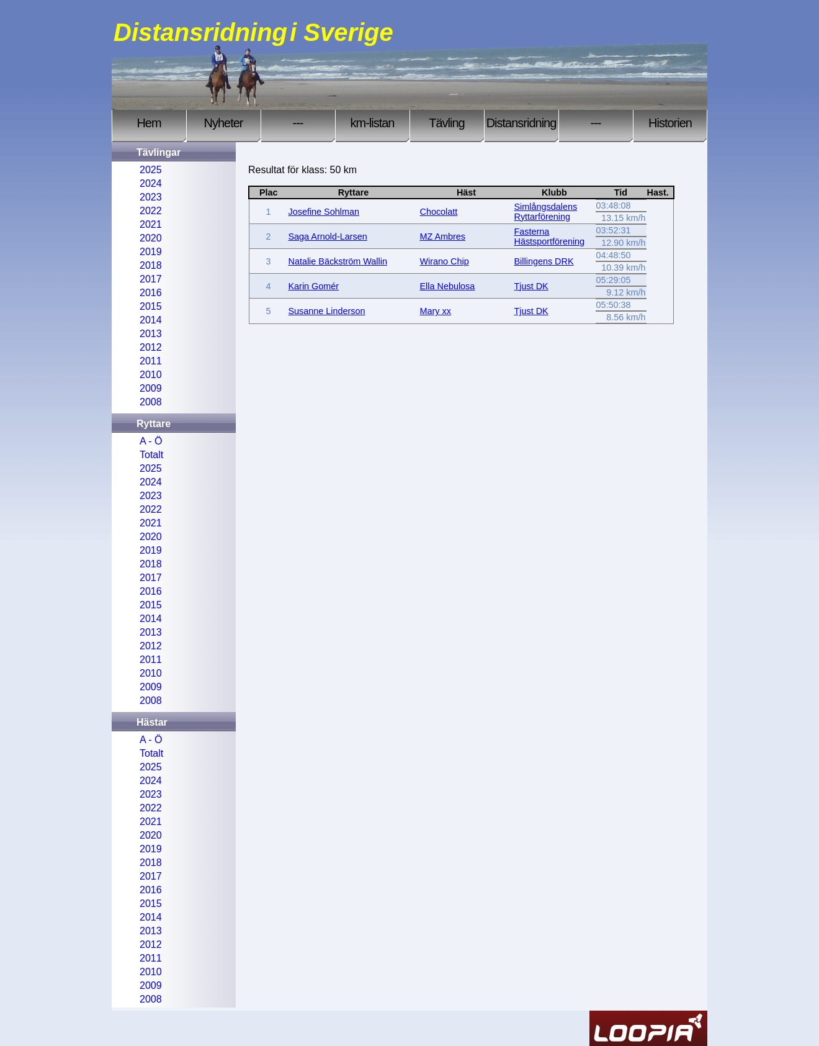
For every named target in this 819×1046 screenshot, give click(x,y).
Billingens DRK (544, 261)
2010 (151, 374)
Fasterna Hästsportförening (549, 236)
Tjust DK (531, 286)
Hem (148, 123)
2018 (151, 265)
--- (298, 123)
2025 (151, 170)
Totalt (151, 454)
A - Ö (151, 441)
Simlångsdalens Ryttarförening (546, 212)
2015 (151, 306)
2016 (151, 292)
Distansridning (521, 123)
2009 (151, 388)
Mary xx (435, 311)
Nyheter (223, 123)
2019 (151, 251)
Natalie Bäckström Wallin (338, 261)
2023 (151, 197)
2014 (151, 320)
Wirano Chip (444, 261)
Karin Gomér (314, 286)
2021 (151, 224)
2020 (151, 238)
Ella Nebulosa (447, 286)
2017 (151, 279)
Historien (670, 123)
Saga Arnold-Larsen (328, 236)
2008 (151, 402)
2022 (151, 210)
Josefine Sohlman (324, 212)
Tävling (446, 123)
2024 (151, 183)
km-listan (372, 123)
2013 (151, 333)
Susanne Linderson (327, 311)
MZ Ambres (443, 236)
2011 (151, 361)
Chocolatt (439, 212)
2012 (151, 347)
